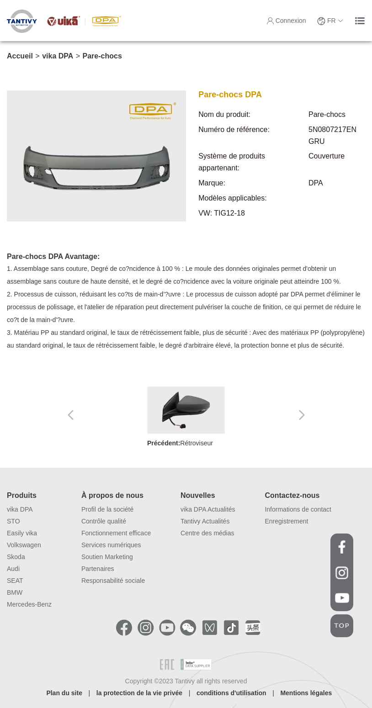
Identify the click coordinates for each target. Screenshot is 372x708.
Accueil (20, 56)
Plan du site (64, 693)
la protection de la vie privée (139, 693)
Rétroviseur (186, 416)
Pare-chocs (102, 56)
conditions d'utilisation (231, 693)
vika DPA (57, 56)
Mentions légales (306, 693)
